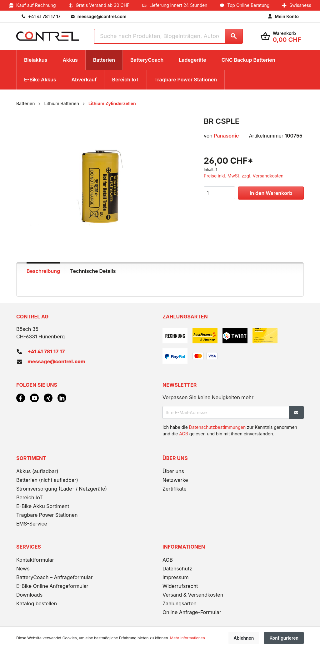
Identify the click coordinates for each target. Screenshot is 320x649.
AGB (183, 433)
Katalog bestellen (36, 603)
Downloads (29, 595)
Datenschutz (177, 568)
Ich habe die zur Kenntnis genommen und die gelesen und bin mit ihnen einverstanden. (229, 430)
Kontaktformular (35, 560)
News (23, 568)
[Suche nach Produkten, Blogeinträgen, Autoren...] (159, 36)
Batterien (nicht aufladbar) (47, 480)
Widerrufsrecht (180, 586)
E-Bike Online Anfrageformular (52, 586)
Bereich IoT (29, 497)
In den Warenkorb (271, 193)
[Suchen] (234, 36)
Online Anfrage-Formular (191, 612)
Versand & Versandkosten (192, 595)
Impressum (175, 577)
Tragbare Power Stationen (47, 515)
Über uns (173, 471)
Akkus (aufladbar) (37, 471)
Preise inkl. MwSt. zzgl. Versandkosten (243, 175)
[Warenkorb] (281, 36)
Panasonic (226, 136)
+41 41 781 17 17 (46, 351)
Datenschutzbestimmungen (217, 427)
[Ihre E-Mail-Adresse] (225, 412)
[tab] (43, 270)
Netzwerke (175, 480)
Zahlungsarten (179, 603)
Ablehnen (244, 638)
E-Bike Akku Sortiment (42, 506)
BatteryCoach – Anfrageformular (54, 577)
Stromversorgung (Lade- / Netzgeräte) (61, 489)
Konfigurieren (283, 638)
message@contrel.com (56, 361)
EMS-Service (31, 524)
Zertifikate (174, 489)
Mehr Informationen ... (189, 638)
